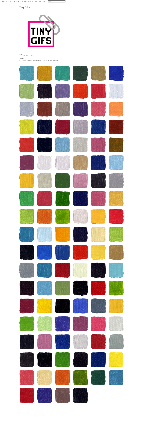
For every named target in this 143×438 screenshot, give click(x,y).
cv (6, 1)
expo (13, 1)
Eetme (33, 56)
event (17, 1)
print (33, 1)
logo (29, 1)
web (25, 1)
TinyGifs (26, 56)
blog (9, 1)
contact (45, 1)
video (21, 1)
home (2, 1)
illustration (38, 1)
